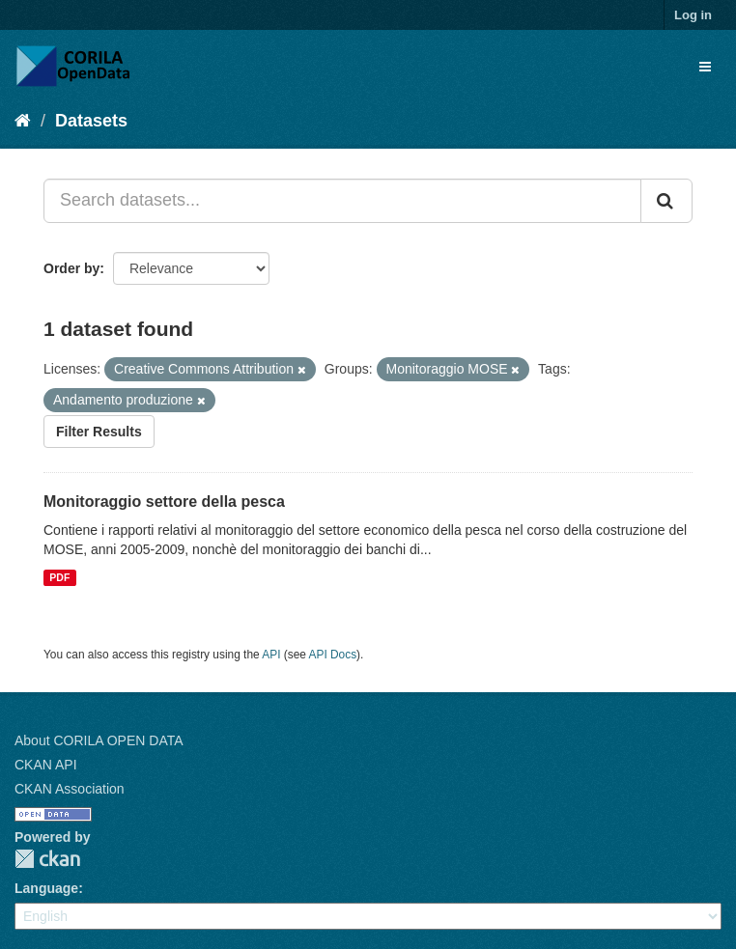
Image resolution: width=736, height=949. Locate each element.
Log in (693, 15)
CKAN (47, 859)
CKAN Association (69, 788)
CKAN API (45, 764)
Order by (71, 268)
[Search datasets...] (342, 201)
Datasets (91, 120)
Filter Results (99, 431)
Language (46, 888)
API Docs (333, 654)
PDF (59, 577)
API (271, 654)
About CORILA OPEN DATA (99, 740)
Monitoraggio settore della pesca (164, 501)
